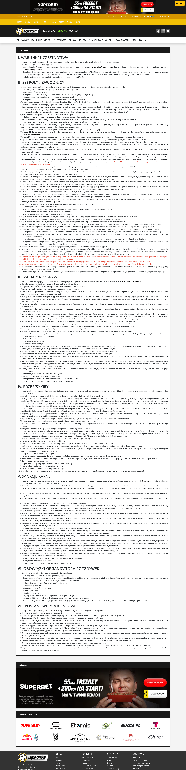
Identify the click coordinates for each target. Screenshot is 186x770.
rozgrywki (162, 16)
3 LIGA (36, 22)
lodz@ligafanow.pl (131, 16)
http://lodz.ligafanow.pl (131, 281)
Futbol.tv (84, 40)
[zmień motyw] (144, 16)
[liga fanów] (27, 31)
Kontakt (109, 40)
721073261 (113, 16)
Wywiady (61, 40)
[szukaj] (145, 40)
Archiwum (96, 40)
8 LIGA (78, 22)
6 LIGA (62, 22)
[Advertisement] (87, 678)
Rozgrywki (36, 40)
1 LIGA (19, 22)
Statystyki (49, 40)
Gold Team (73, 31)
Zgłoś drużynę (121, 40)
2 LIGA (28, 22)
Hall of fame (49, 31)
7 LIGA (70, 22)
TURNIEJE (72, 40)
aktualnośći (23, 40)
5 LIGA (53, 22)
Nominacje (62, 31)
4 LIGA (45, 22)
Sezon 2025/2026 (24, 16)
